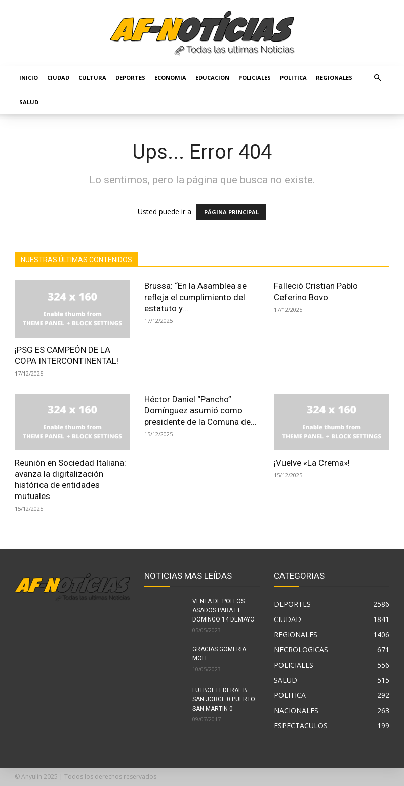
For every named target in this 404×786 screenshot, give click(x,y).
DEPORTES (130, 77)
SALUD (28, 102)
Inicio (28, 77)
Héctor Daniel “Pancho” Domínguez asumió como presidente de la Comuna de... (200, 410)
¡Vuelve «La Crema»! (312, 463)
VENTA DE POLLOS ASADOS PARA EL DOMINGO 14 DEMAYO (223, 610)
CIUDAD (58, 77)
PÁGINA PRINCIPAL (231, 212)
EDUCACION (212, 77)
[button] (377, 78)
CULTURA (92, 77)
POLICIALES (254, 77)
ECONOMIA (170, 77)
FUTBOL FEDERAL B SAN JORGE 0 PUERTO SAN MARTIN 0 (223, 699)
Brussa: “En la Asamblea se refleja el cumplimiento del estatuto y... (195, 297)
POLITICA (293, 77)
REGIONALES (334, 77)
